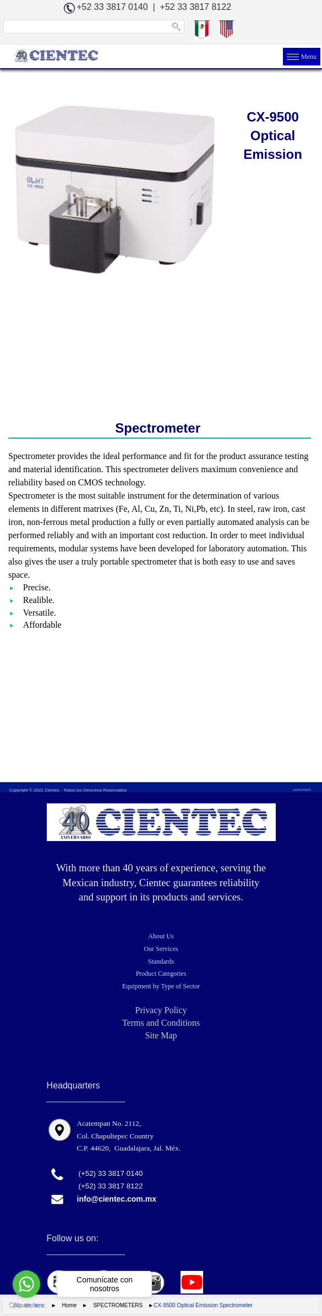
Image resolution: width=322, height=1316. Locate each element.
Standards (161, 961)
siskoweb (302, 789)
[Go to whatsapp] (26, 1284)
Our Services (161, 949)
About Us (160, 936)
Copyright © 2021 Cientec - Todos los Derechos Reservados (68, 790)
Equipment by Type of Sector (161, 986)
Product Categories (161, 973)
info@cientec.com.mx (116, 1199)
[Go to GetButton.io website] (26, 1305)
